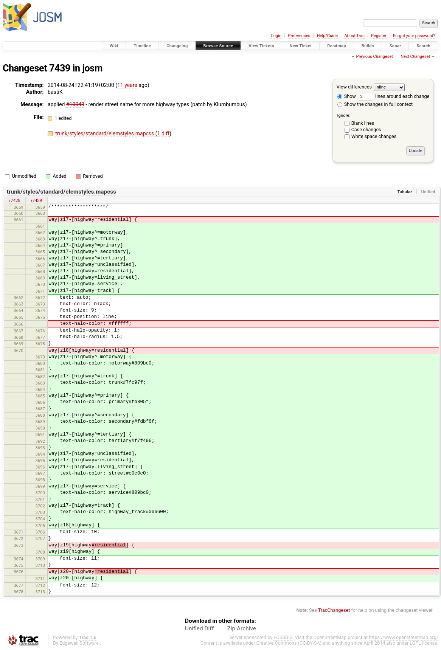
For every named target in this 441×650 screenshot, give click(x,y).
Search (423, 45)
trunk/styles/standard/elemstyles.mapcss (105, 133)
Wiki (114, 45)
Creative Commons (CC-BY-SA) (289, 643)
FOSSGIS (282, 637)
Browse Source (218, 45)
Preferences (299, 35)
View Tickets (261, 45)
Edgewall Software (79, 643)
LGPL (415, 643)
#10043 (75, 104)
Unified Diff (199, 628)
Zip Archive (241, 628)
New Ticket (301, 45)
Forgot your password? (414, 35)
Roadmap (336, 45)
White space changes (374, 136)
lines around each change (393, 96)
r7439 (36, 200)
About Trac (355, 35)
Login (276, 35)
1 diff (163, 133)
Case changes (366, 129)
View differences (354, 87)
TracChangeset (334, 610)
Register (378, 35)
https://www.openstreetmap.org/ (403, 637)
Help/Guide (327, 35)
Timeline (142, 45)
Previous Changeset (374, 56)
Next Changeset (415, 56)
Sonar (395, 45)
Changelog (177, 45)
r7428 (14, 200)
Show (346, 96)
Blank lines (362, 123)
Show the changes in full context (375, 104)
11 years (127, 85)
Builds (368, 45)
